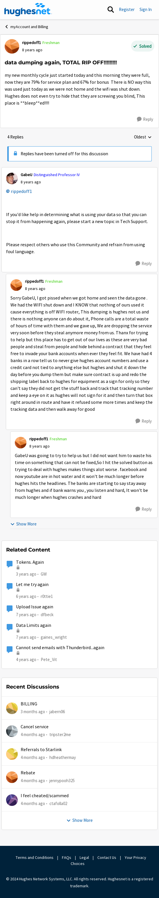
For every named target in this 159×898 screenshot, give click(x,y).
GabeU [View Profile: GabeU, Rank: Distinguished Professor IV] (26, 174)
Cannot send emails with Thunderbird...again (60, 648)
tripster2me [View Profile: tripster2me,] (60, 734)
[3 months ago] (33, 711)
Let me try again (32, 584)
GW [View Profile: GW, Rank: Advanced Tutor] (44, 574)
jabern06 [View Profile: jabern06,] (57, 711)
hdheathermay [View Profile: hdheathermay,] (62, 757)
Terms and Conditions (34, 857)
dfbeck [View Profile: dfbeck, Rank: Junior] (47, 614)
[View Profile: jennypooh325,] (12, 777)
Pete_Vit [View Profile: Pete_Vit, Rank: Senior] (49, 659)
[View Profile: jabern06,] (12, 708)
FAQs (66, 857)
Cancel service (35, 727)
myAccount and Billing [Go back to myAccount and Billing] (26, 26)
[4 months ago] (33, 734)
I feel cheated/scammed (45, 796)
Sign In (146, 9)
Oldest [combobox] (143, 137)
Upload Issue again (34, 607)
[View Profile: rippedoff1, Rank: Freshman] (12, 46)
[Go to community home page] (28, 9)
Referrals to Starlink (41, 750)
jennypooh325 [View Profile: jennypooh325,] (62, 780)
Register (127, 9)
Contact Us (106, 857)
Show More (23, 524)
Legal (84, 857)
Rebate (28, 773)
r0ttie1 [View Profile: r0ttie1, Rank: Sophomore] (47, 596)
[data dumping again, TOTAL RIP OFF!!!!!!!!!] (31, 182)
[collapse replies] (79, 170)
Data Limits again (33, 625)
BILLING (29, 704)
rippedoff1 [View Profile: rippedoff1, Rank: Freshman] (31, 42)
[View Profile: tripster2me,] (12, 731)
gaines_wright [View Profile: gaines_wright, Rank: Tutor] (54, 637)
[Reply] (145, 119)
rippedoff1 (21, 191)
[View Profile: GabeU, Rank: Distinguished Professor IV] (12, 178)
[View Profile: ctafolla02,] (12, 800)
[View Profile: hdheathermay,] (12, 754)
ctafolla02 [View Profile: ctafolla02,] (58, 803)
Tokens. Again (30, 562)
